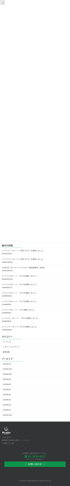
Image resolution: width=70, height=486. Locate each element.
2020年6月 (7, 389)
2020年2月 (7, 405)
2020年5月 (7, 394)
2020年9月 (7, 379)
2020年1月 (7, 410)
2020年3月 (7, 399)
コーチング (7, 341)
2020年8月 (7, 384)
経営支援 (6, 352)
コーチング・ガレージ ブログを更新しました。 (20, 318)
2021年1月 (7, 364)
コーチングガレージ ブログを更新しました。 (20, 276)
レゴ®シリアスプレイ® (11, 347)
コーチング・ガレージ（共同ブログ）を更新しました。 (23, 250)
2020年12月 (7, 369)
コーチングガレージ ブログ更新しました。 (19, 310)
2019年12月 (7, 415)
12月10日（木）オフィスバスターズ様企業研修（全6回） (24, 267)
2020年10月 (7, 374)
